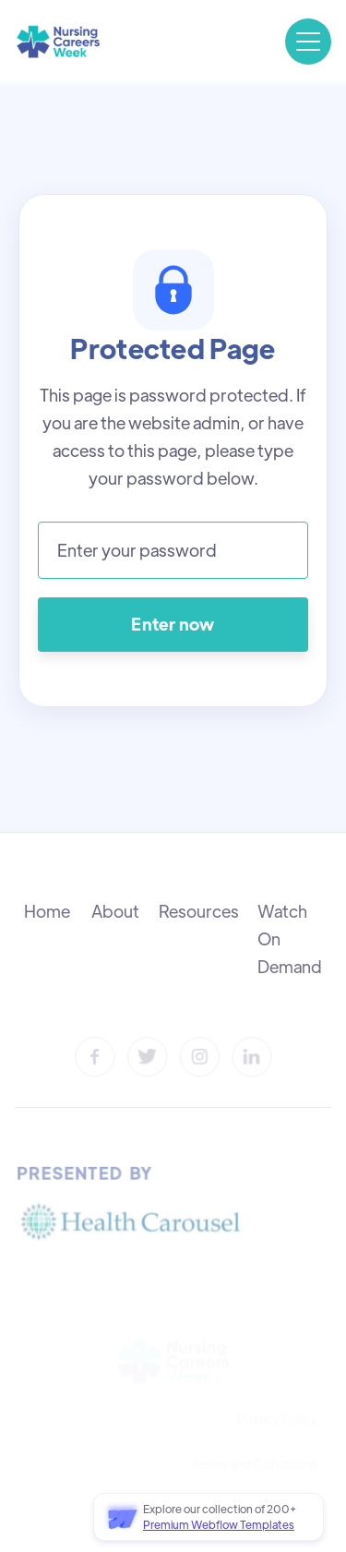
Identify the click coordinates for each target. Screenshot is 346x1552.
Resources (199, 910)
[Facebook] (95, 1057)
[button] (308, 41)
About (115, 910)
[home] (58, 41)
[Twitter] (147, 1057)
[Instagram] (199, 1057)
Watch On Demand (289, 938)
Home (47, 910)
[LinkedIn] (251, 1057)
